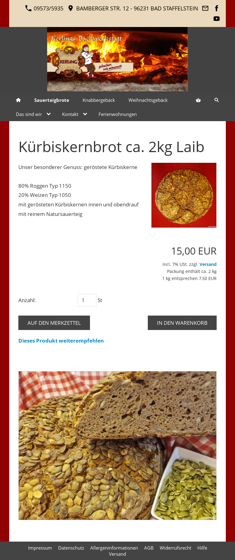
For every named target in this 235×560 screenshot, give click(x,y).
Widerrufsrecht (175, 548)
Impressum (40, 548)
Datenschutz (71, 548)
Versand (208, 264)
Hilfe (202, 548)
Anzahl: (27, 300)
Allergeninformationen (114, 548)
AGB (149, 548)
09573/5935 (44, 8)
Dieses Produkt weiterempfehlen (61, 340)
